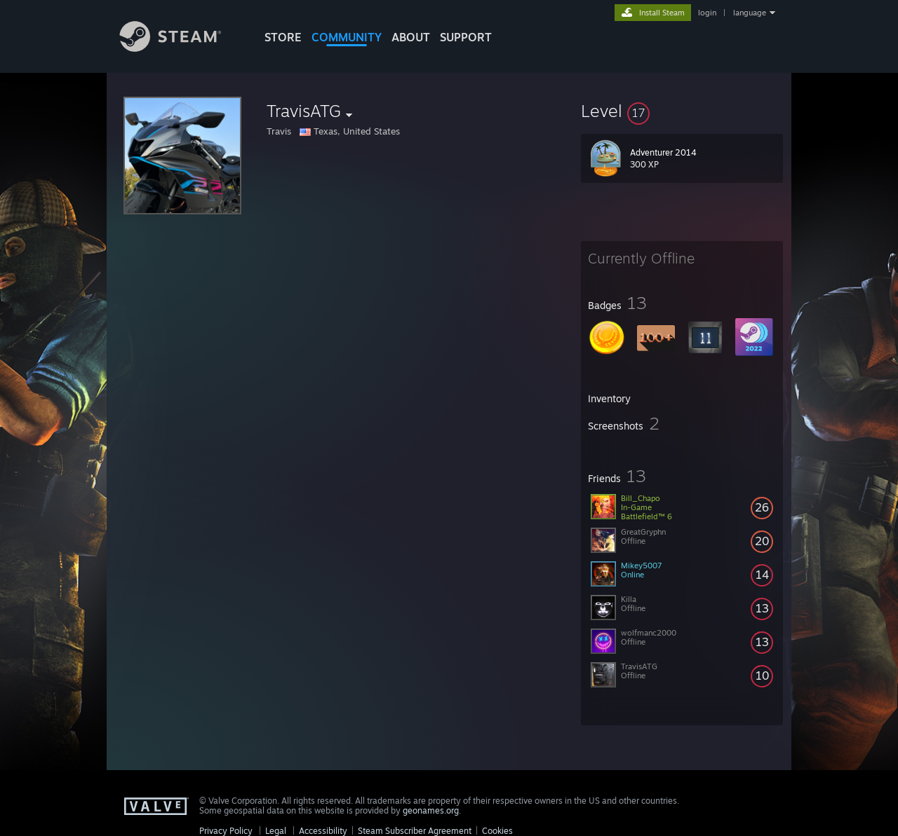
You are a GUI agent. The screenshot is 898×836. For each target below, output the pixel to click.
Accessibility (323, 830)
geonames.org (431, 810)
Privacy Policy (226, 830)
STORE (283, 37)
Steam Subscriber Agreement (414, 830)
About (410, 37)
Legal (275, 830)
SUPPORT (466, 37)
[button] (682, 111)
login (707, 13)
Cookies (497, 830)
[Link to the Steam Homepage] (181, 48)
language (749, 13)
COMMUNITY (346, 37)
